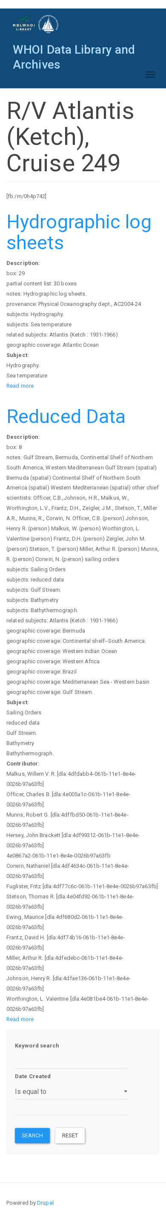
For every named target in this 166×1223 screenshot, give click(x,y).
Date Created (33, 1076)
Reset (70, 1135)
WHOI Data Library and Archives (74, 52)
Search (32, 1135)
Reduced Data (66, 416)
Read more (20, 386)
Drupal (45, 1203)
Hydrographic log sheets (79, 232)
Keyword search (37, 1045)
